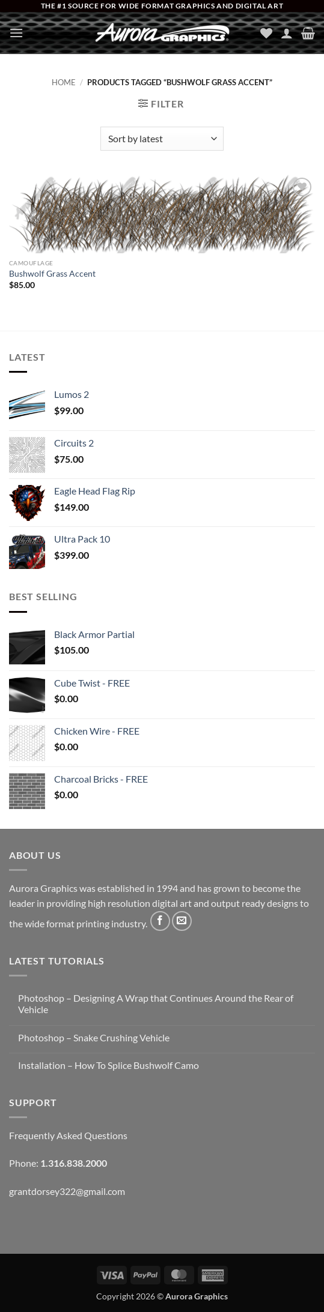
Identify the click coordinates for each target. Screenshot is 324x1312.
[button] (16, 32)
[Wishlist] (266, 33)
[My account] (287, 33)
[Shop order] (162, 139)
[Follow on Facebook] (160, 921)
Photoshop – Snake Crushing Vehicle (94, 1037)
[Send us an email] (182, 921)
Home (64, 82)
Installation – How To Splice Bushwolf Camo (108, 1065)
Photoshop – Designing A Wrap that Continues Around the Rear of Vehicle (155, 1003)
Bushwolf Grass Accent (52, 273)
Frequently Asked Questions (68, 1135)
